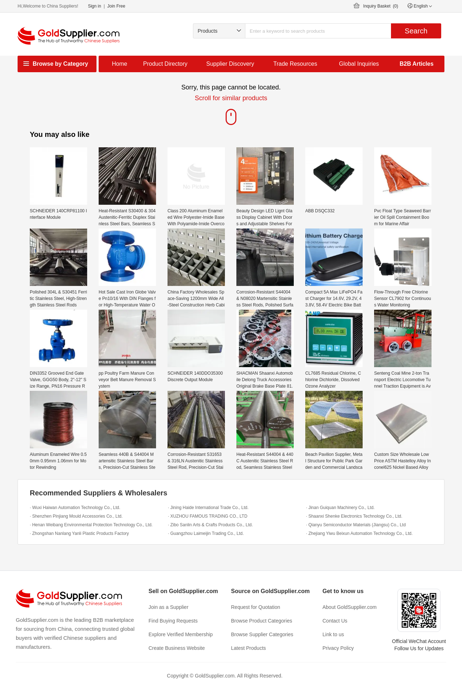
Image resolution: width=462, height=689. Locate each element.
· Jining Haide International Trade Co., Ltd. (208, 507)
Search (416, 31)
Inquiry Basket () (380, 6)
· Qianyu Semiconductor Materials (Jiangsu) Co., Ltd (356, 524)
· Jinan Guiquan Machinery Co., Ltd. (340, 507)
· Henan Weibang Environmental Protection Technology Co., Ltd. (91, 524)
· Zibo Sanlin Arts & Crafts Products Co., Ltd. (210, 524)
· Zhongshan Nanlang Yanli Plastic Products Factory (79, 533)
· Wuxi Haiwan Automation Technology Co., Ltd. (75, 507)
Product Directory (165, 64)
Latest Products (248, 648)
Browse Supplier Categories (262, 634)
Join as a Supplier (168, 607)
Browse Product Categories (261, 621)
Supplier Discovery (230, 64)
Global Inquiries (359, 64)
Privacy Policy (338, 648)
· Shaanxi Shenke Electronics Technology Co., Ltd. (354, 516)
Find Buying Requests (173, 621)
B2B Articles (417, 64)
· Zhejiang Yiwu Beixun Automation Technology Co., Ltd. (359, 533)
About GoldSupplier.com (349, 607)
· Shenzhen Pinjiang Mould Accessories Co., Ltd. (76, 516)
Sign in (94, 6)
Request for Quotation (255, 607)
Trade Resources (295, 64)
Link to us (333, 634)
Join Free (116, 6)
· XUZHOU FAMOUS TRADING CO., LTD (208, 516)
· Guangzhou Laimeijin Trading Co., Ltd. (206, 533)
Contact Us (334, 621)
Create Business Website (176, 648)
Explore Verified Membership (180, 634)
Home (119, 64)
